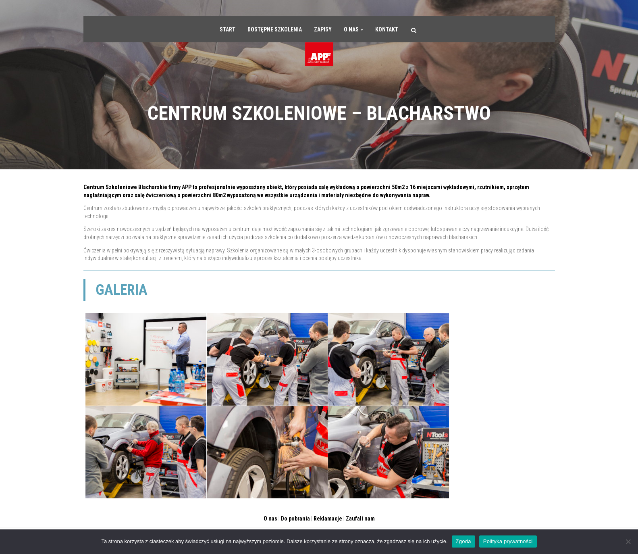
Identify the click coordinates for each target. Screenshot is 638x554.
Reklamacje (328, 518)
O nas (353, 29)
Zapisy (323, 29)
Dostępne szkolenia (274, 29)
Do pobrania (295, 518)
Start (227, 29)
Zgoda (463, 541)
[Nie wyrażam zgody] (628, 541)
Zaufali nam (360, 518)
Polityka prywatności (508, 541)
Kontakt (386, 29)
